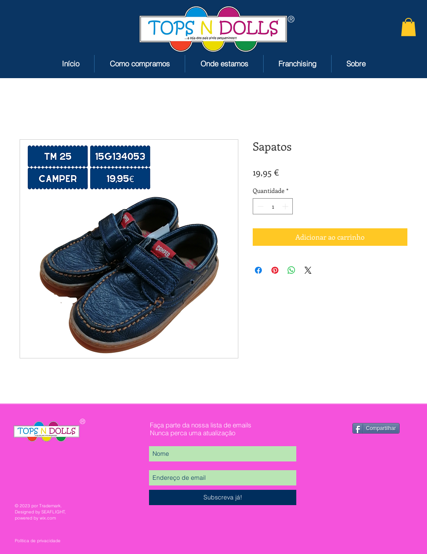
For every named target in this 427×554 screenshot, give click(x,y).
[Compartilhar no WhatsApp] (291, 270)
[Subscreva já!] (222, 497)
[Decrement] (259, 206)
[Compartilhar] (376, 428)
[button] (408, 27)
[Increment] (286, 206)
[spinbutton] (273, 206)
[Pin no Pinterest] (275, 270)
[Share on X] (308, 270)
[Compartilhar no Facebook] (258, 270)
